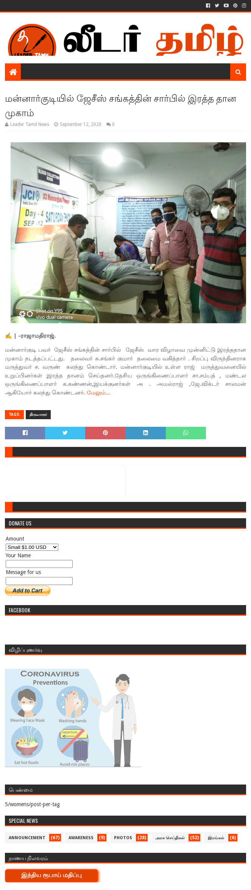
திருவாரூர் (38, 414)
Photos (123, 837)
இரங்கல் (216, 837)
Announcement (27, 837)
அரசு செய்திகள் (170, 837)
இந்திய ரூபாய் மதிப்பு (51, 875)
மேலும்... (98, 392)
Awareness (81, 837)
